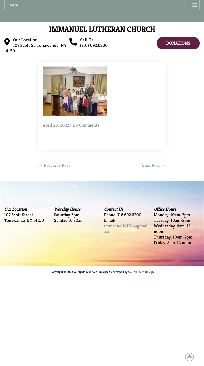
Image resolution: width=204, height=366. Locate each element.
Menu (14, 5)
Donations (178, 43)
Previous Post (54, 165)
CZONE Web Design (141, 272)
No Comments (85, 125)
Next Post (153, 165)
